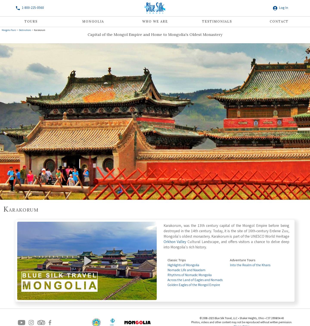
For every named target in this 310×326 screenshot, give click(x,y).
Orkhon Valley (175, 242)
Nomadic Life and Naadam (186, 270)
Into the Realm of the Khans (250, 265)
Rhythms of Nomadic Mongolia (189, 275)
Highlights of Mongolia (183, 265)
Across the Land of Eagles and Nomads (195, 280)
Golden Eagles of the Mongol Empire (193, 285)
